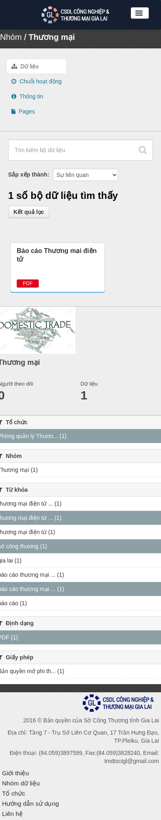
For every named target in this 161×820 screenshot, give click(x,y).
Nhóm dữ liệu (21, 783)
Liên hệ (12, 813)
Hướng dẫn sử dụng (30, 803)
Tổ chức (13, 793)
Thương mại (52, 37)
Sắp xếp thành (27, 174)
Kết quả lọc (28, 212)
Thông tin (27, 96)
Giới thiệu (15, 773)
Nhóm (11, 37)
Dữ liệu (25, 66)
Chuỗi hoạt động (36, 81)
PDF (28, 283)
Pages (23, 111)
